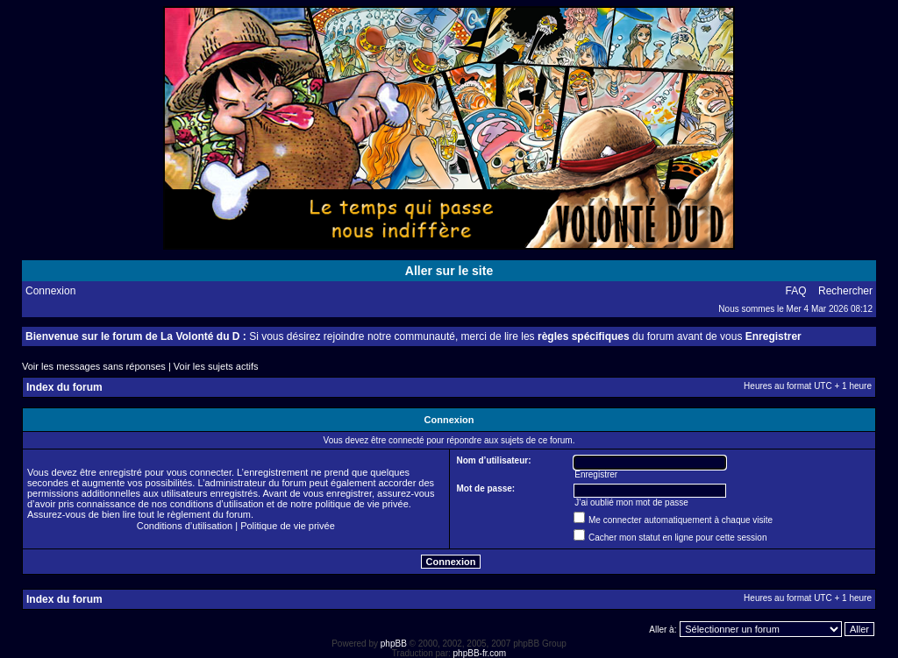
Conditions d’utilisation (184, 525)
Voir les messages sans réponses (94, 366)
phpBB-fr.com (480, 653)
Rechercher (845, 291)
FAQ (796, 291)
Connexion (50, 291)
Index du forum (64, 387)
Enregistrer (773, 336)
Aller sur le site (449, 271)
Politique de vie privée (287, 525)
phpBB (394, 643)
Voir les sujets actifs (216, 366)
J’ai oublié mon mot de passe (631, 502)
